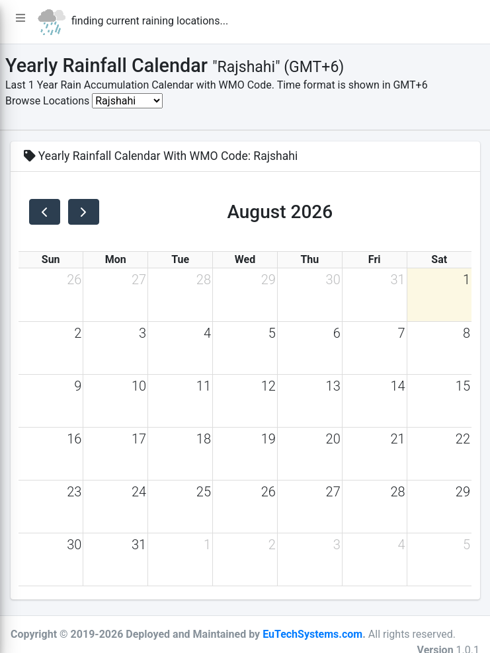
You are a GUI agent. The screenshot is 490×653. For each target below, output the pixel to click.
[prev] (44, 212)
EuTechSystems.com (312, 634)
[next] (83, 212)
